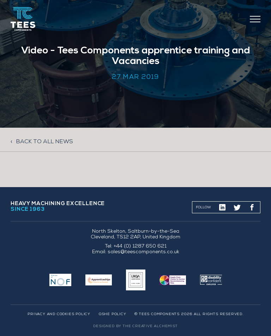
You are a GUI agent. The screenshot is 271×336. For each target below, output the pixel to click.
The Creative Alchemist (150, 326)
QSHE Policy (112, 314)
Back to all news (44, 142)
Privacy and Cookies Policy (59, 314)
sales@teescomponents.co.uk (143, 252)
